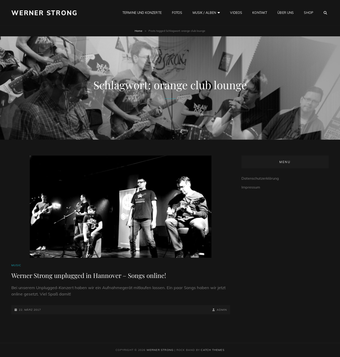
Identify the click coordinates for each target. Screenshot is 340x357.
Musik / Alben (204, 13)
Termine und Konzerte (142, 13)
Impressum (250, 187)
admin (222, 309)
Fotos (177, 13)
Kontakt (259, 13)
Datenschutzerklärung (260, 178)
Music (16, 265)
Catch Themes (212, 350)
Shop (308, 13)
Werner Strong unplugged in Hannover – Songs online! (88, 275)
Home (138, 30)
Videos (236, 13)
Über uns (285, 13)
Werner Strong (44, 13)
